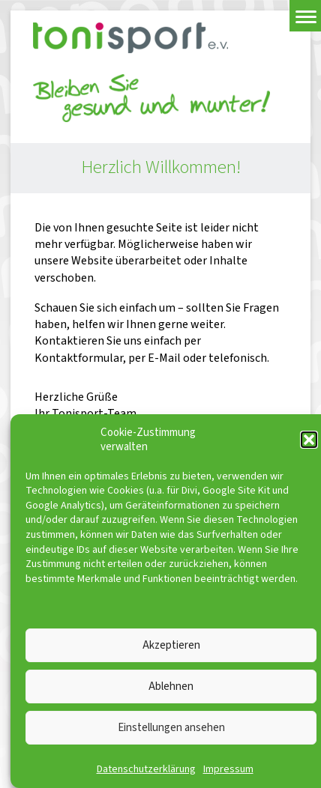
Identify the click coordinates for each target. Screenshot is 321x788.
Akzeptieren (171, 645)
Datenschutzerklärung (146, 769)
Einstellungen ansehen (171, 728)
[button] (309, 439)
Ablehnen (171, 686)
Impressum (228, 769)
